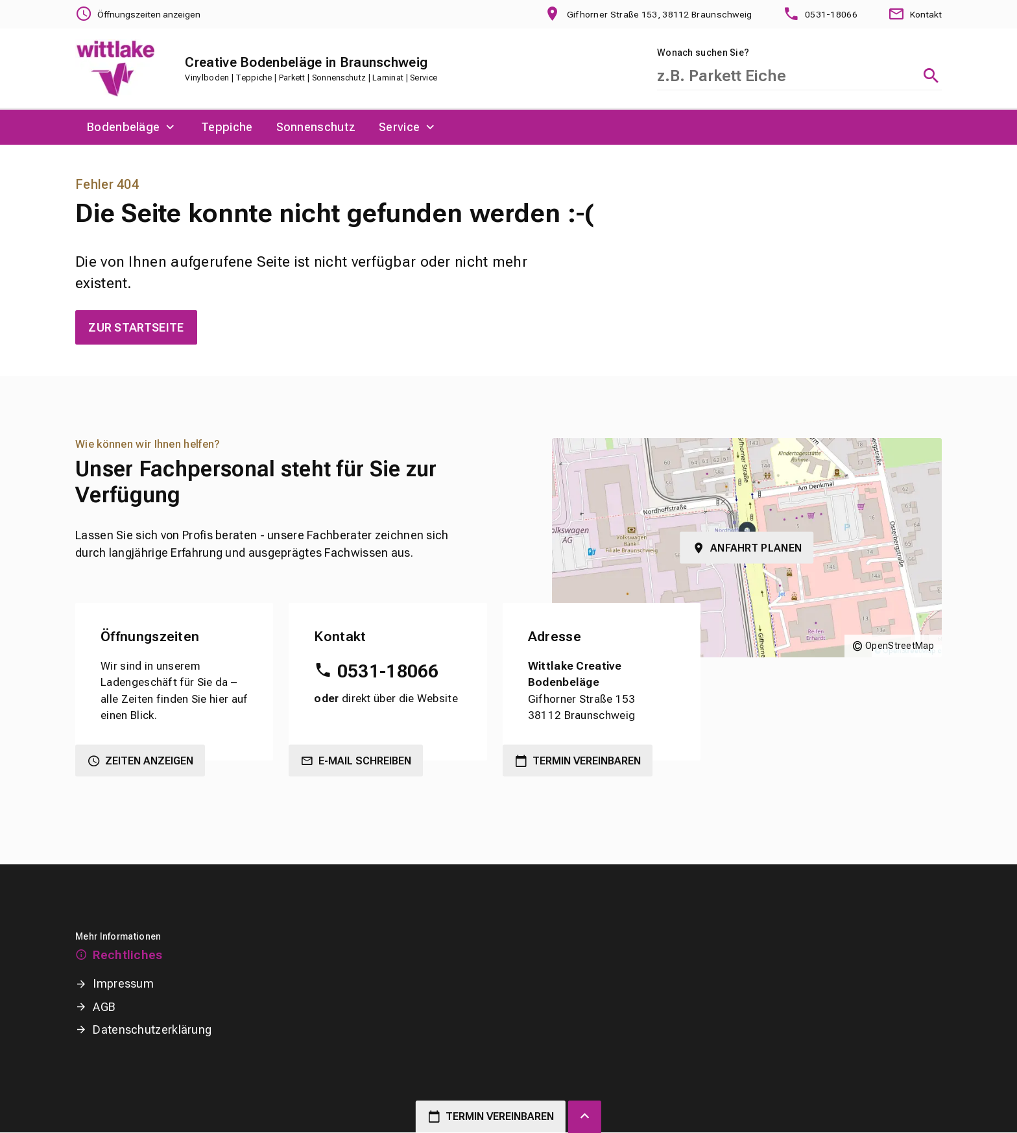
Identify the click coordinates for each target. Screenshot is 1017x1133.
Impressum (123, 984)
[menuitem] (132, 127)
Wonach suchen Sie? (703, 52)
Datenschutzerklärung (152, 1030)
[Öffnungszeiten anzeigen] (138, 14)
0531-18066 (388, 672)
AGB (104, 1007)
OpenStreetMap (899, 646)
